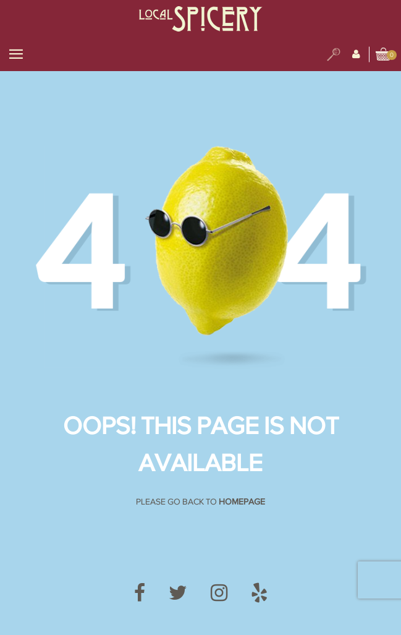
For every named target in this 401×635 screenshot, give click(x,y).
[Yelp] (259, 593)
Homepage (242, 501)
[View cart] (384, 55)
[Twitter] (178, 593)
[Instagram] (219, 593)
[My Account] (356, 54)
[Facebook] (139, 593)
